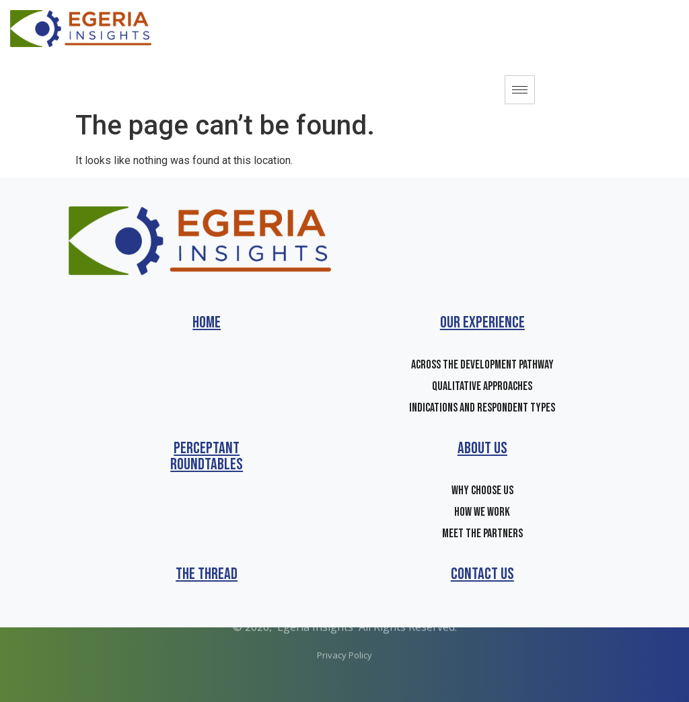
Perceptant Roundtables (206, 456)
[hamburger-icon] (520, 89)
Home (206, 322)
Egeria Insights (315, 612)
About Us (482, 448)
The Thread (207, 574)
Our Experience (482, 322)
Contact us (482, 574)
